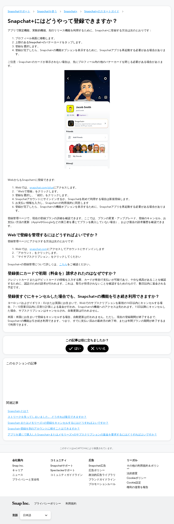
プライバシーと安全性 (25, 479)
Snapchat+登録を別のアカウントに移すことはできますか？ (44, 428)
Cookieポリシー (136, 478)
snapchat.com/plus (41, 187)
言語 (15, 515)
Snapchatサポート (19, 11)
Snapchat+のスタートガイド (101, 11)
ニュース (17, 475)
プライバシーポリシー (47, 503)
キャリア (17, 470)
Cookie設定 (134, 482)
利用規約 (71, 503)
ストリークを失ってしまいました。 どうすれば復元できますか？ (47, 417)
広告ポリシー (97, 470)
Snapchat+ (70, 11)
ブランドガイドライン (102, 479)
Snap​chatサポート (61, 465)
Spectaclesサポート (62, 470)
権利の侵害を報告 (137, 487)
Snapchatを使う (47, 11)
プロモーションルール (102, 484)
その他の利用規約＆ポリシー (143, 467)
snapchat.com (38, 249)
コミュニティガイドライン (66, 475)
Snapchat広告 (97, 465)
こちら (63, 264)
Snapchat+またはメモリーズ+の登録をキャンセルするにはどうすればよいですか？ (58, 423)
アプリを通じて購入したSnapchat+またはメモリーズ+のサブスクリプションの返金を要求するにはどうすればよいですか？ (82, 434)
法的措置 (132, 473)
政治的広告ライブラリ (102, 475)
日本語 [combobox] (35, 515)
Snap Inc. (18, 465)
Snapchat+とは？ (18, 411)
